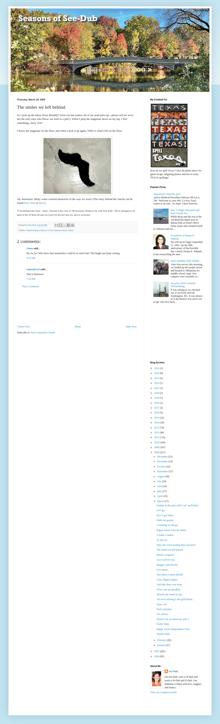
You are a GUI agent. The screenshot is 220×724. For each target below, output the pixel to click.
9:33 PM (30, 258)
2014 (157, 422)
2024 (157, 373)
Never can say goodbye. (169, 589)
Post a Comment (30, 286)
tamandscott (33, 269)
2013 (157, 427)
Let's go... (161, 510)
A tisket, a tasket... (166, 535)
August (161, 476)
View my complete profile (163, 692)
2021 (157, 388)
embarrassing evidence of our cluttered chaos (46, 230)
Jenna (29, 248)
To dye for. (162, 540)
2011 (157, 437)
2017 (157, 407)
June (159, 486)
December (162, 456)
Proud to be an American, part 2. (173, 619)
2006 (157, 656)
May (159, 491)
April (160, 496)
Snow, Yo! (162, 604)
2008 (157, 452)
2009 (157, 447)
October (161, 466)
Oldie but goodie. (165, 520)
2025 (157, 368)
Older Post (131, 326)
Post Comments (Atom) (43, 332)
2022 (157, 383)
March (160, 501)
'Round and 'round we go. (170, 594)
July (159, 481)
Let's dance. (163, 569)
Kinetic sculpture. (166, 554)
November (163, 461)
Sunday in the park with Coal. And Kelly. (177, 505)
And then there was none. (169, 584)
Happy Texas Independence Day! (173, 629)
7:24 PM (30, 279)
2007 (157, 651)
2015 (157, 417)
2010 (157, 442)
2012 (157, 432)
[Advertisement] (77, 306)
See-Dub (173, 671)
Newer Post (24, 326)
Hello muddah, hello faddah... (186, 260)
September (163, 471)
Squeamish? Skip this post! (167, 194)
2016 (157, 412)
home (70, 230)
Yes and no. (162, 614)
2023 (157, 378)
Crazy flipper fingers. (167, 579)
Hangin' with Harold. (167, 564)
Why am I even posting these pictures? (176, 544)
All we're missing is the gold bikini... (175, 599)
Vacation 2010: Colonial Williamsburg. (183, 285)
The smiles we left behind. (170, 549)
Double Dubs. (164, 633)
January (161, 645)
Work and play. (164, 609)
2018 (157, 402)
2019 (157, 397)
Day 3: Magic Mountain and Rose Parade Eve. (185, 212)
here (26, 202)
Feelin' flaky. (163, 624)
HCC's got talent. (165, 515)
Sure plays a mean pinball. (170, 574)
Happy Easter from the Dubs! (171, 530)
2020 (157, 392)
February (162, 640)
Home (78, 326)
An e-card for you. (166, 559)
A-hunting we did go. (167, 525)
